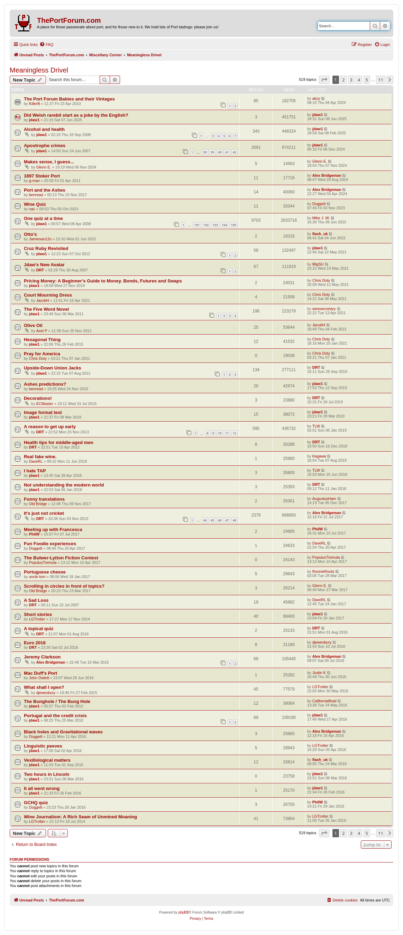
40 (219, 152)
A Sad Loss (36, 600)
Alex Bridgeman (326, 175)
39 (212, 152)
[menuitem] (46, 44)
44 (205, 520)
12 (234, 433)
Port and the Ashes (44, 190)
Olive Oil (33, 325)
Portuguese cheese (45, 572)
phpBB (183, 912)
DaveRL (36, 461)
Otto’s (30, 234)
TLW (316, 426)
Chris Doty (321, 280)
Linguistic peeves (43, 746)
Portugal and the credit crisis (55, 715)
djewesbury (322, 642)
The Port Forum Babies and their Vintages (69, 99)
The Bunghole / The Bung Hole (57, 701)
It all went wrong (41, 788)
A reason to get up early (50, 426)
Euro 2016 (35, 642)
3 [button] (351, 80)
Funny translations (44, 499)
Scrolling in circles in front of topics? (64, 586)
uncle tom (37, 577)
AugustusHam (324, 499)
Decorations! (38, 398)
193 (215, 225)
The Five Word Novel (46, 309)
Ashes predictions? (45, 384)
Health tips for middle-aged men (58, 442)
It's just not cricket (44, 513)
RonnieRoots (323, 571)
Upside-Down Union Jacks (52, 367)
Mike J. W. (321, 218)
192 (206, 225)
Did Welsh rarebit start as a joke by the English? (76, 115)
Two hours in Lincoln (47, 774)
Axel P (41, 331)
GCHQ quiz (36, 802)
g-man (34, 181)
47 (227, 520)
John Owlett (39, 678)
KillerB (34, 104)
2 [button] (343, 80)
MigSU (318, 264)
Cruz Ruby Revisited (46, 248)
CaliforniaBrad (324, 701)
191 (196, 225)
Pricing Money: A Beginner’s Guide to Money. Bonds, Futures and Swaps (103, 280)
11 (227, 433)
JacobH (42, 300)
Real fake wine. (40, 456)
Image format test (43, 412)
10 (219, 433)
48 (234, 520)
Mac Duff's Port (40, 673)
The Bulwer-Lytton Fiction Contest (61, 557)
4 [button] (359, 80)
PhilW (34, 534)
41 (227, 152)
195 (233, 225)
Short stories (38, 614)
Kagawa (319, 456)
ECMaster (44, 404)
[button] (324, 80)
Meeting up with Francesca (53, 529)
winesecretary (324, 309)
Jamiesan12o (40, 239)
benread (36, 195)
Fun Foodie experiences (50, 543)
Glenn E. (43, 167)
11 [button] (380, 80)
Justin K (319, 673)
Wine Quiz (35, 204)
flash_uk (320, 234)
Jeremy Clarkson (42, 656)
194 (224, 225)
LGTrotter (37, 619)
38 (205, 152)
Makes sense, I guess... (49, 161)
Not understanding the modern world (64, 485)
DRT (40, 270)
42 (234, 152)
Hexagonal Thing (42, 339)
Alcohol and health (44, 129)
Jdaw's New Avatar (44, 264)
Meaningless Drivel (39, 70)
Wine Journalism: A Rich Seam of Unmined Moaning (80, 816)
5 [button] (367, 80)
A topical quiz (38, 628)
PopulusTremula (43, 562)
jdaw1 (34, 120)
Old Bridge (38, 504)
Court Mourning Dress (48, 295)
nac (32, 209)
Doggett (319, 204)
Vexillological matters (47, 760)
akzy (316, 98)
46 (219, 520)
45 (212, 520)
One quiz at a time (43, 218)
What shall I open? (44, 687)
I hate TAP (35, 470)
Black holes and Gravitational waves (63, 731)
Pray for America (42, 353)
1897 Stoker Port (42, 176)
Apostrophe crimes (44, 145)
